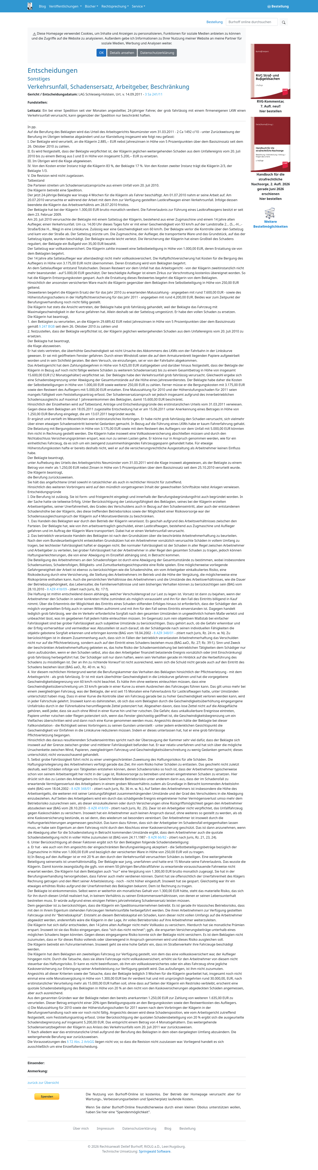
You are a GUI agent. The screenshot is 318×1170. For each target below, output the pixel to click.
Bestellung (214, 22)
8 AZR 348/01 (164, 633)
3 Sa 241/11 (154, 94)
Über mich (81, 1128)
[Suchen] (252, 22)
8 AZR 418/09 (57, 589)
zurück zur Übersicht (43, 1082)
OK (101, 52)
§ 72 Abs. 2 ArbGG (80, 1041)
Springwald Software (154, 1151)
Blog (42, 6)
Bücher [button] (90, 6)
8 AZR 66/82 (157, 837)
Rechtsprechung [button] (113, 6)
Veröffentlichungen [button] (64, 6)
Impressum (105, 1128)
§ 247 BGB (47, 326)
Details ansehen (122, 52)
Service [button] (137, 6)
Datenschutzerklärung (157, 52)
